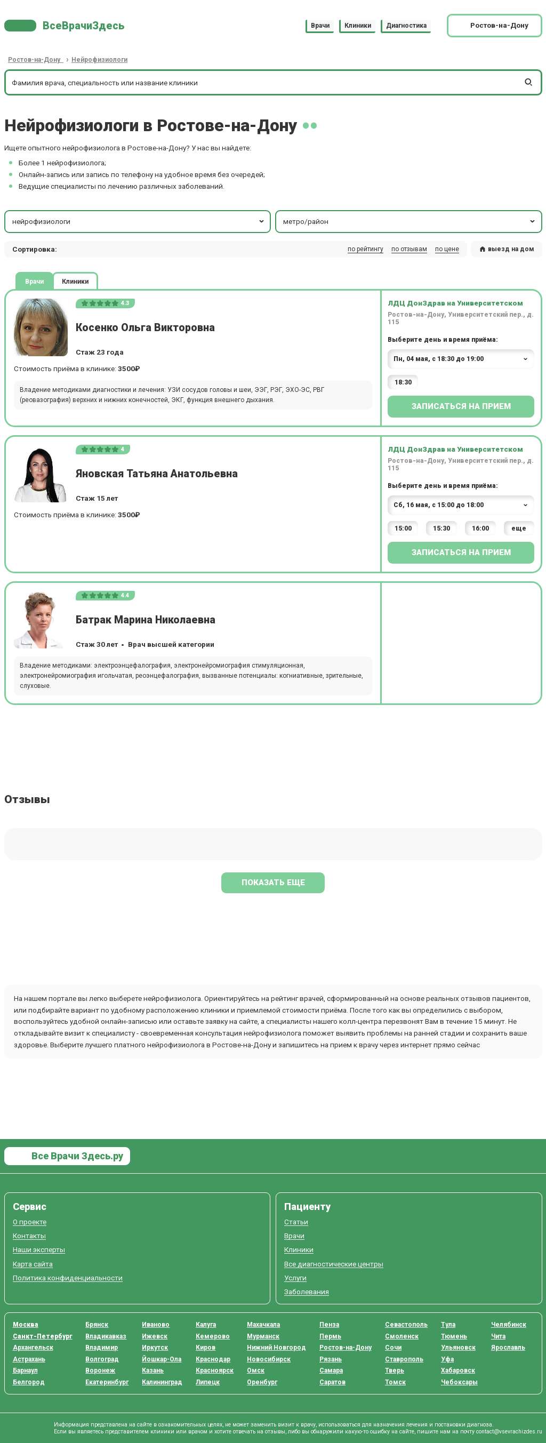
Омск (255, 1370)
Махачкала (263, 1324)
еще (518, 528)
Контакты (29, 1236)
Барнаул (25, 1370)
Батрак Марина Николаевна (145, 620)
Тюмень (454, 1336)
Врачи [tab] (34, 281)
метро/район (409, 221)
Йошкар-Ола (161, 1359)
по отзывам (409, 249)
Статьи (296, 1222)
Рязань (330, 1359)
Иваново (156, 1324)
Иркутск (155, 1347)
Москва (25, 1324)
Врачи (320, 25)
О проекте (29, 1222)
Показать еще (273, 882)
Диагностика (406, 25)
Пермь (330, 1336)
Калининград (162, 1382)
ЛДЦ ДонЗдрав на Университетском (455, 303)
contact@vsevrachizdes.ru (509, 1431)
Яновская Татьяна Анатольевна (157, 474)
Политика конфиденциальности (68, 1278)
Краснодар (213, 1359)
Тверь (394, 1370)
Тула (448, 1324)
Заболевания (306, 1292)
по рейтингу (365, 249)
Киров (205, 1347)
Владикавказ (105, 1336)
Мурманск (263, 1336)
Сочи (393, 1347)
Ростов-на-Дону (345, 1347)
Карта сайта (33, 1264)
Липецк (208, 1382)
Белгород (29, 1382)
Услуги (295, 1278)
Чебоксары (459, 1382)
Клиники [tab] (75, 281)
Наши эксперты (39, 1250)
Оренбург (262, 1382)
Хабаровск (458, 1370)
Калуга (206, 1324)
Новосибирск (269, 1359)
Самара (331, 1370)
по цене (447, 249)
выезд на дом (506, 249)
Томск (395, 1382)
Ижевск (154, 1336)
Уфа (447, 1359)
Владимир (101, 1347)
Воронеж (100, 1370)
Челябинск (508, 1324)
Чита (498, 1336)
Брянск (96, 1324)
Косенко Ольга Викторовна (145, 328)
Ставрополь (404, 1359)
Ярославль (508, 1347)
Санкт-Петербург (43, 1336)
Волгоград (102, 1359)
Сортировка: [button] (34, 249)
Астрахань (29, 1359)
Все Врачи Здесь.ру (76, 1155)
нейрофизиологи (139, 221)
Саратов (332, 1382)
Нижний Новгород (276, 1347)
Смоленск (402, 1336)
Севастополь (406, 1324)
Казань (153, 1370)
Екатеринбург (107, 1382)
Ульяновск (458, 1347)
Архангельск (33, 1347)
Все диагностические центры (333, 1264)
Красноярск (215, 1370)
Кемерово (213, 1336)
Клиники (357, 25)
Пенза (329, 1324)
